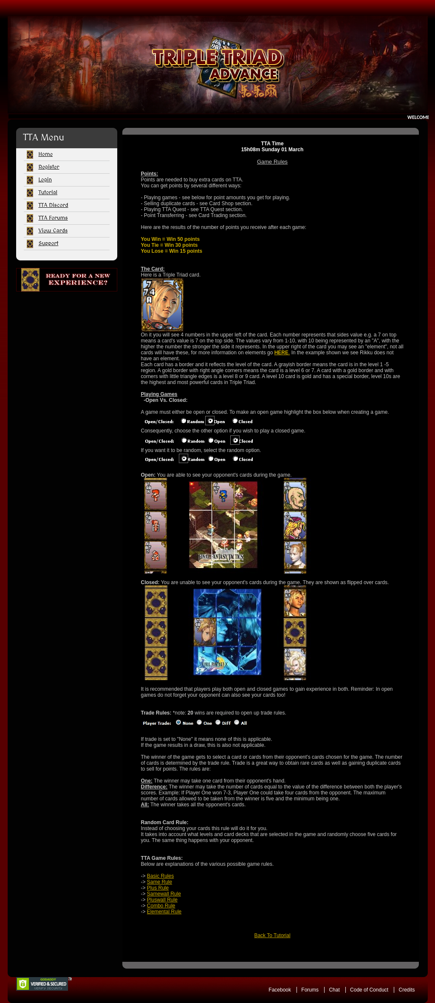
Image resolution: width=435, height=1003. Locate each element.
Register (49, 167)
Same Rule (159, 882)
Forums (310, 990)
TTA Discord (53, 205)
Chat (334, 990)
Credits (406, 990)
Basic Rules (160, 876)
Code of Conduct (369, 990)
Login (45, 180)
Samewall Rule (164, 894)
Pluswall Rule (162, 900)
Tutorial (48, 192)
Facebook (279, 990)
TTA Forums (53, 218)
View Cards (53, 231)
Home (46, 154)
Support (49, 243)
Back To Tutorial (272, 935)
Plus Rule (158, 888)
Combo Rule (161, 906)
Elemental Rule (164, 912)
